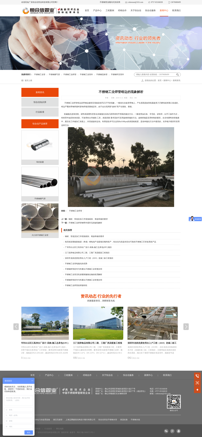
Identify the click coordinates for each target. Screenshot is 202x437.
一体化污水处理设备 (41, 420)
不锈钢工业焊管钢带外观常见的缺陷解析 (81, 223)
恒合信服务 (150, 10)
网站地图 (59, 429)
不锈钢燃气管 (54, 74)
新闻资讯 (176, 80)
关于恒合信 (136, 10)
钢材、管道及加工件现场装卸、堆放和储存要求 (84, 219)
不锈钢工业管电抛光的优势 (76, 264)
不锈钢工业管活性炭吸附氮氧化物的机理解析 (83, 275)
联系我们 (176, 10)
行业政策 (48, 429)
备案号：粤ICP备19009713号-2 (82, 432)
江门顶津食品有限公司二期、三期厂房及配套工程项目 (87, 253)
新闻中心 (164, 10)
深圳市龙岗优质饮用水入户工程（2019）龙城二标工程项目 (89, 258)
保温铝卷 (124, 420)
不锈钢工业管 (39, 74)
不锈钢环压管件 (117, 74)
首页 (87, 10)
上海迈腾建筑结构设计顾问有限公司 (80, 420)
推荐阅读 (36, 429)
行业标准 (40, 112)
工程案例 (110, 10)
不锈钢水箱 (135, 420)
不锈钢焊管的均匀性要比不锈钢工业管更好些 (83, 269)
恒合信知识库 (40, 102)
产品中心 (97, 10)
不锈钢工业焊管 (69, 74)
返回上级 (28, 80)
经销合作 (122, 10)
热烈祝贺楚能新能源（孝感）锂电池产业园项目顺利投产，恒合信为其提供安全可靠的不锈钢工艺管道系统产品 (110, 242)
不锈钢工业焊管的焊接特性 (76, 285)
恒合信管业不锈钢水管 (107, 420)
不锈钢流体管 (101, 74)
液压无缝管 (57, 420)
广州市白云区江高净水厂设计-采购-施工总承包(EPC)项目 (88, 247)
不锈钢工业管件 (86, 74)
